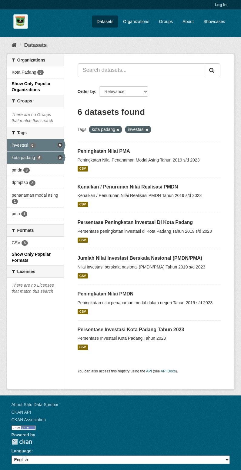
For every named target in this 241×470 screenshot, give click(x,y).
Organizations (136, 21)
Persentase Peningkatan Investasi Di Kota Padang (135, 222)
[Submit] (212, 70)
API (149, 371)
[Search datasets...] (141, 70)
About (188, 21)
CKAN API (21, 412)
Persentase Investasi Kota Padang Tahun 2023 (131, 329)
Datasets (105, 21)
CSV (82, 169)
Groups (166, 21)
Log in (221, 4)
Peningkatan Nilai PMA (104, 151)
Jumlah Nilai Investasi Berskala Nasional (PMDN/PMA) (140, 258)
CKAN (22, 441)
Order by (86, 91)
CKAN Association (29, 419)
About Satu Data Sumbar (35, 404)
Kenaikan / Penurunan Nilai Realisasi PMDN (128, 186)
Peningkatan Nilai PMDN (106, 293)
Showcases (214, 21)
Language (22, 450)
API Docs (168, 371)
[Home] (14, 45)
